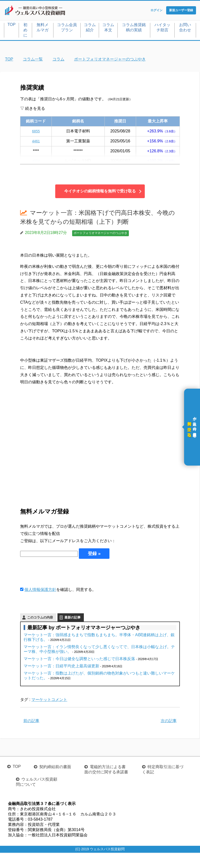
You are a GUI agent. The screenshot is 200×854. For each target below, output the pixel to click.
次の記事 (169, 722)
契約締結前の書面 (55, 768)
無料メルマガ (43, 28)
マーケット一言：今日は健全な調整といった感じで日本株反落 (79, 660)
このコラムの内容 (40, 618)
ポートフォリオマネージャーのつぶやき (100, 234)
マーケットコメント (49, 700)
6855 (36, 132)
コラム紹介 (90, 28)
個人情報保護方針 (40, 591)
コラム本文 (108, 28)
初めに (25, 31)
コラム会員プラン (67, 28)
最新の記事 (72, 618)
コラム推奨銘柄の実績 (134, 28)
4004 (36, 162)
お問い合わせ (185, 28)
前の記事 (31, 722)
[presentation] (58, 573)
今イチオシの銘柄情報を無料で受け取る (100, 192)
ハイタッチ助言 (162, 28)
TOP (11, 25)
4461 (36, 142)
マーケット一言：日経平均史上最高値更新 (61, 667)
